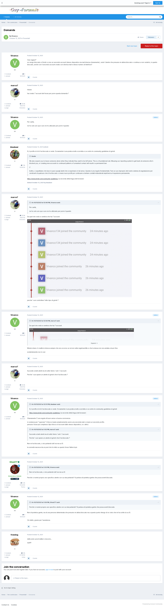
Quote (35, 77)
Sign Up (157, 3)
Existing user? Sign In (143, 3)
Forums (7, 18)
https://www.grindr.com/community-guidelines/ (43, 179)
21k (23, 553)
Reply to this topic (151, 46)
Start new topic (132, 46)
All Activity (17, 17)
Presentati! (26, 38)
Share (141, 37)
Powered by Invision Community (152, 604)
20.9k (22, 104)
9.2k (23, 483)
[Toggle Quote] (30, 156)
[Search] (136, 17)
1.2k (23, 165)
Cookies (14, 605)
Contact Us (5, 605)
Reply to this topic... (21, 578)
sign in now (49, 569)
